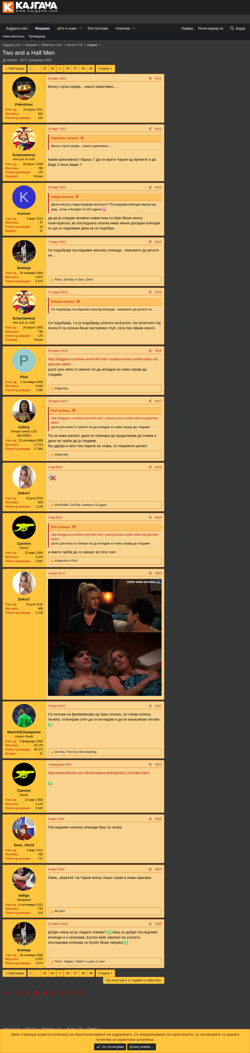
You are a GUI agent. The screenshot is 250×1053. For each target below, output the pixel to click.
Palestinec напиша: (65, 138)
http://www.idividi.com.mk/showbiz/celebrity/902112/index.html (98, 773)
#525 (158, 924)
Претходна (16, 68)
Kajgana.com (17, 28)
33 (44, 68)
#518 (158, 467)
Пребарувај (36, 36)
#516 (158, 350)
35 (60, 68)
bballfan (12, 60)
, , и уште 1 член (80, 961)
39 (91, 68)
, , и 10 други (81, 505)
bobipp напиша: (62, 197)
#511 (158, 78)
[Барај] (237, 28)
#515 (158, 292)
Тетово (38, 176)
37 (75, 68)
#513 (158, 187)
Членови (122, 28)
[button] (80, 28)
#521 (158, 706)
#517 (158, 401)
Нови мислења (13, 36)
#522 (158, 764)
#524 (158, 869)
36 (67, 68)
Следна (103, 68)
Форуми (42, 28)
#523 (158, 819)
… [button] (37, 68)
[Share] (150, 78)
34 (52, 68)
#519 (158, 517)
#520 (158, 573)
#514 (158, 242)
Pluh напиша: (61, 410)
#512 (158, 129)
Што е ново (66, 28)
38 (83, 68)
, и (74, 279)
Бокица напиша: (63, 301)
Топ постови (97, 28)
